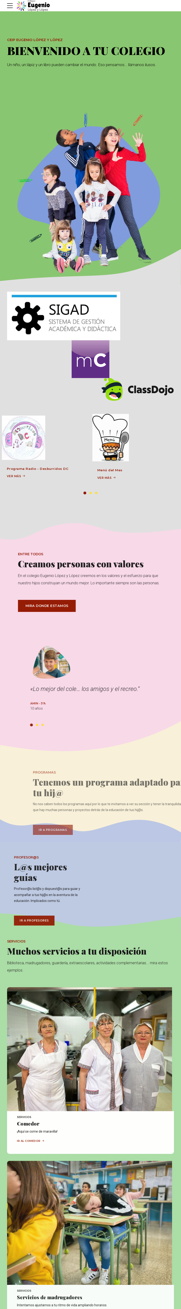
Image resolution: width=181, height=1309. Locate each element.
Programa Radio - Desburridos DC (38, 469)
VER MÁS (14, 476)
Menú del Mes (110, 470)
